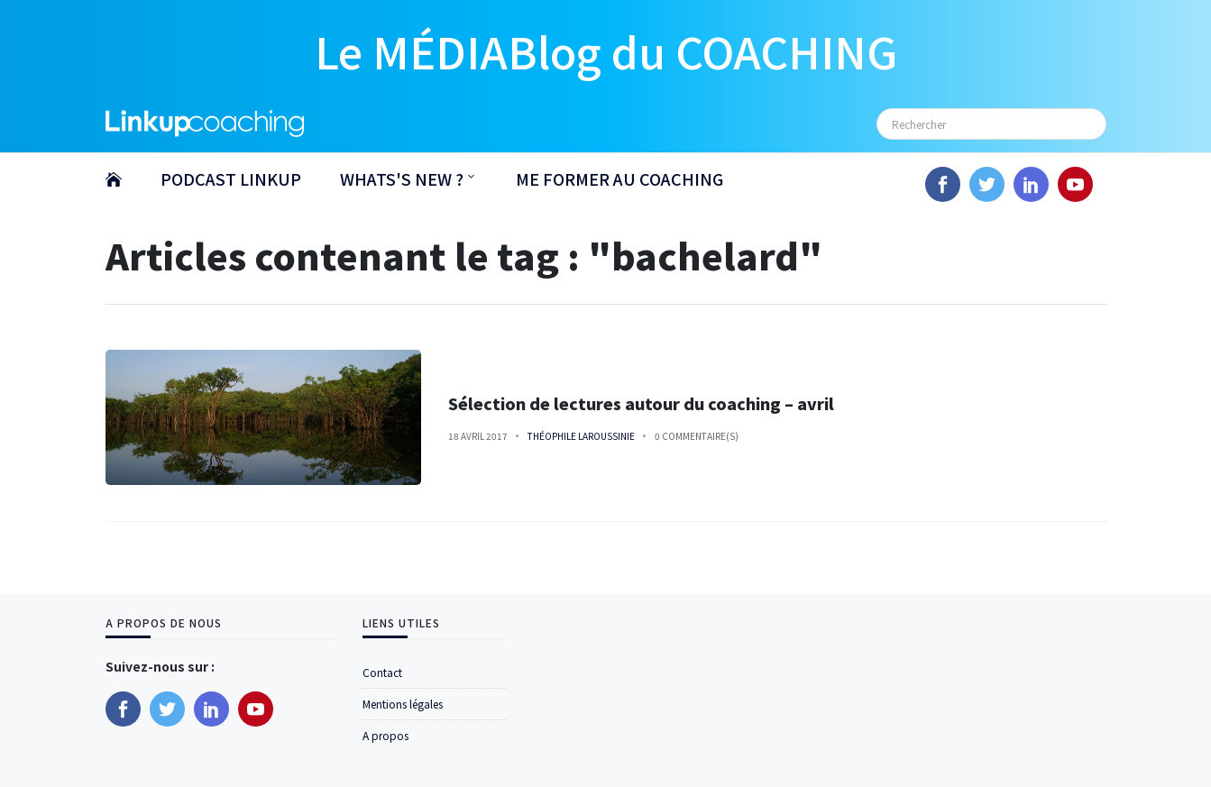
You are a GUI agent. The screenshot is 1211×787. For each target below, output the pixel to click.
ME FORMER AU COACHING (619, 178)
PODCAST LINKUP (231, 178)
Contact (382, 672)
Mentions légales (402, 703)
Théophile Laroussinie (581, 436)
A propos (385, 735)
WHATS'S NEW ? (401, 178)
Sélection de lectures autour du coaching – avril (641, 403)
